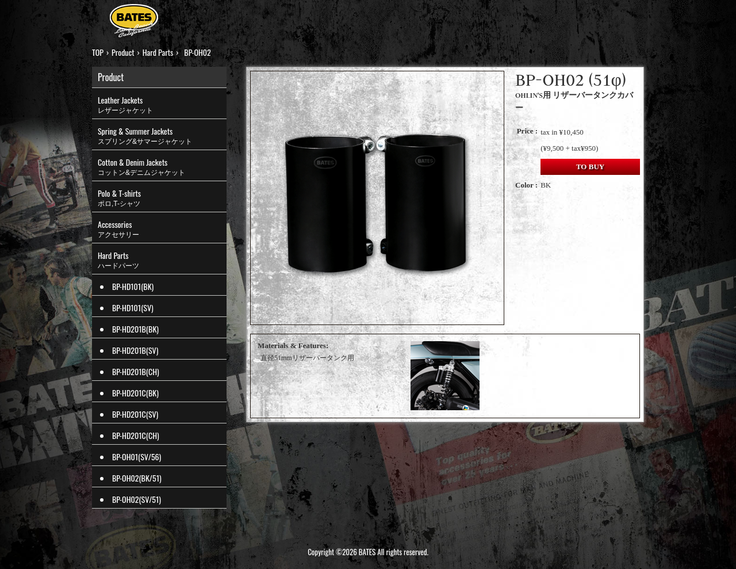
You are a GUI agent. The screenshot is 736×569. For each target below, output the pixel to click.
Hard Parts (158, 52)
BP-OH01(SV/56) (136, 456)
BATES (134, 22)
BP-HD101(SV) (133, 307)
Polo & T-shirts (162, 198)
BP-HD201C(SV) (135, 414)
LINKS (544, 17)
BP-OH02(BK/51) (137, 478)
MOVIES (497, 17)
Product (123, 52)
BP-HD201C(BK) (135, 393)
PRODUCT (226, 17)
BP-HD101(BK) (133, 286)
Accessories (162, 229)
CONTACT (595, 17)
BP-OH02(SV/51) (136, 499)
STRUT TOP (293, 17)
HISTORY (357, 17)
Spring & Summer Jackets (162, 136)
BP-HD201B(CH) (135, 371)
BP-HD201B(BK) (135, 329)
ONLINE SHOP (429, 17)
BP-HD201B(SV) (135, 350)
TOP (181, 17)
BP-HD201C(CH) (135, 435)
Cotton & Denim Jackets (162, 167)
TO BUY (590, 166)
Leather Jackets (162, 105)
